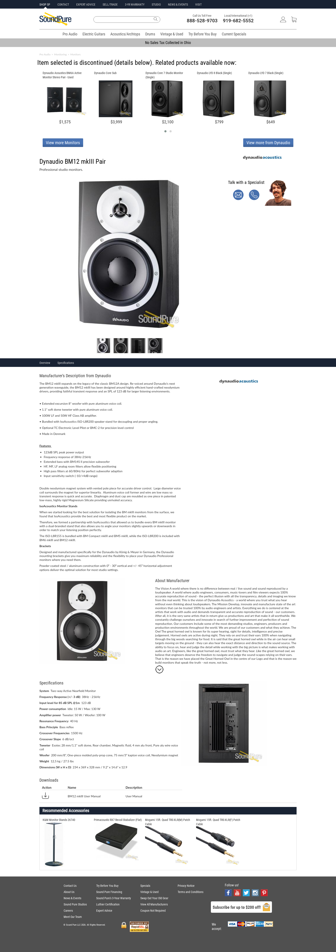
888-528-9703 (202, 20)
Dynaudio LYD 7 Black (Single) (265, 73)
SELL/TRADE (110, 4)
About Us (69, 892)
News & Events (72, 898)
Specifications (65, 363)
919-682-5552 (238, 20)
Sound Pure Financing (109, 892)
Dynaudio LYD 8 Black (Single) (214, 73)
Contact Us (70, 885)
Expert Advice (104, 910)
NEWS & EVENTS (178, 4)
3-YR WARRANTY (134, 4)
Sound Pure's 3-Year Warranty (113, 898)
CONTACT (63, 4)
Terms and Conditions (190, 892)
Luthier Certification (108, 904)
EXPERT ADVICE (85, 4)
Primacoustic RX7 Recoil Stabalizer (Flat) (118, 820)
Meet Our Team (73, 917)
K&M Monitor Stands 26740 (59, 820)
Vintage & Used (171, 34)
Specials (145, 885)
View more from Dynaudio (268, 142)
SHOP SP (44, 4)
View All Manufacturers (154, 904)
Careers (68, 910)
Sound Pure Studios (75, 904)
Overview (44, 363)
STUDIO (156, 4)
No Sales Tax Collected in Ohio (168, 42)
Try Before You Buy (202, 34)
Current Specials (234, 34)
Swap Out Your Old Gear (154, 898)
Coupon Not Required (153, 910)
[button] (165, 131)
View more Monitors (63, 142)
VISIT (198, 4)
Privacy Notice (186, 885)
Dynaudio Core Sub (105, 73)
